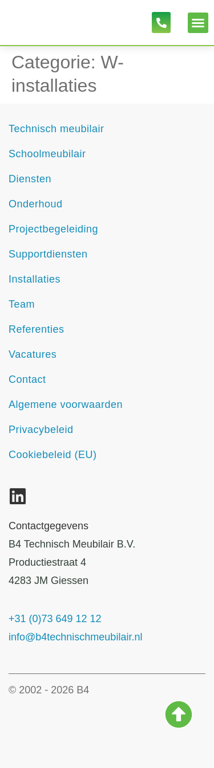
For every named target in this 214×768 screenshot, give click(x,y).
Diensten (30, 179)
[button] (198, 23)
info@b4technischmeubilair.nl (75, 637)
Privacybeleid (41, 429)
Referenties (36, 329)
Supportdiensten (48, 254)
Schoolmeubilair (47, 154)
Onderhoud (36, 204)
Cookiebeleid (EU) (53, 454)
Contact (27, 379)
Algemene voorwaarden (66, 404)
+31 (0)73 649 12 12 (55, 618)
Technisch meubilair (56, 128)
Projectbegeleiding (53, 229)
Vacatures (32, 354)
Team (22, 304)
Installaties (34, 279)
